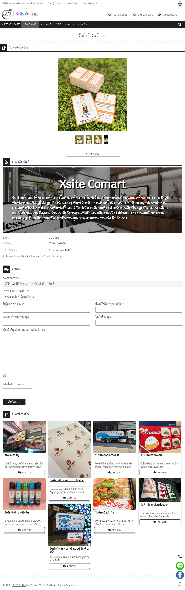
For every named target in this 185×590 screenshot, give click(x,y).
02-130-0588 (70, 3)
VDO (58, 24)
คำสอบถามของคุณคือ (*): (16, 291)
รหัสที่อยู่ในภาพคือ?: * (14, 384)
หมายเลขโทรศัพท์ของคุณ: (16, 316)
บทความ (69, 24)
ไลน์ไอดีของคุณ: (103, 316)
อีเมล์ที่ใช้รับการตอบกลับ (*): (110, 304)
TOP (180, 584)
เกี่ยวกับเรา (47, 24)
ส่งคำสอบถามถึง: (11, 278)
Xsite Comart (11, 24)
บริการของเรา (30, 24)
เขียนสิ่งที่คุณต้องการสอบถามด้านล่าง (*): (24, 329)
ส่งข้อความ (14, 401)
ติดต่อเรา (82, 24)
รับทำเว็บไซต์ (19, 585)
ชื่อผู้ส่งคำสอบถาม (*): (14, 304)
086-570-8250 (90, 3)
